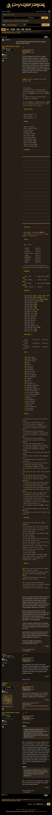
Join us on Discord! (12, 24)
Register (28, 29)
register (12, 14)
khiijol (4, 654)
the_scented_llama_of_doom (10, 46)
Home (3, 29)
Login (22, 29)
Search (12, 29)
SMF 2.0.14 (18, 809)
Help (7, 29)
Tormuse (4, 683)
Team (18, 29)
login (8, 14)
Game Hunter (37, 31)
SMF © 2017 (25, 809)
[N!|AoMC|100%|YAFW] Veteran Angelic (28, 50)
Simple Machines (32, 809)
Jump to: (30, 804)
